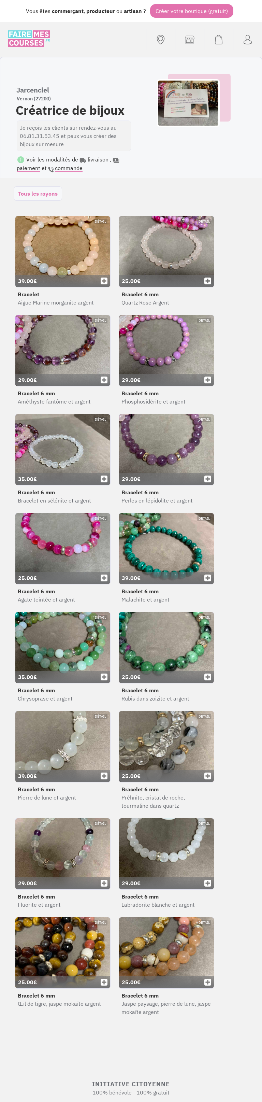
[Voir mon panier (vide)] (218, 39)
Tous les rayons (38, 193)
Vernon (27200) (34, 99)
